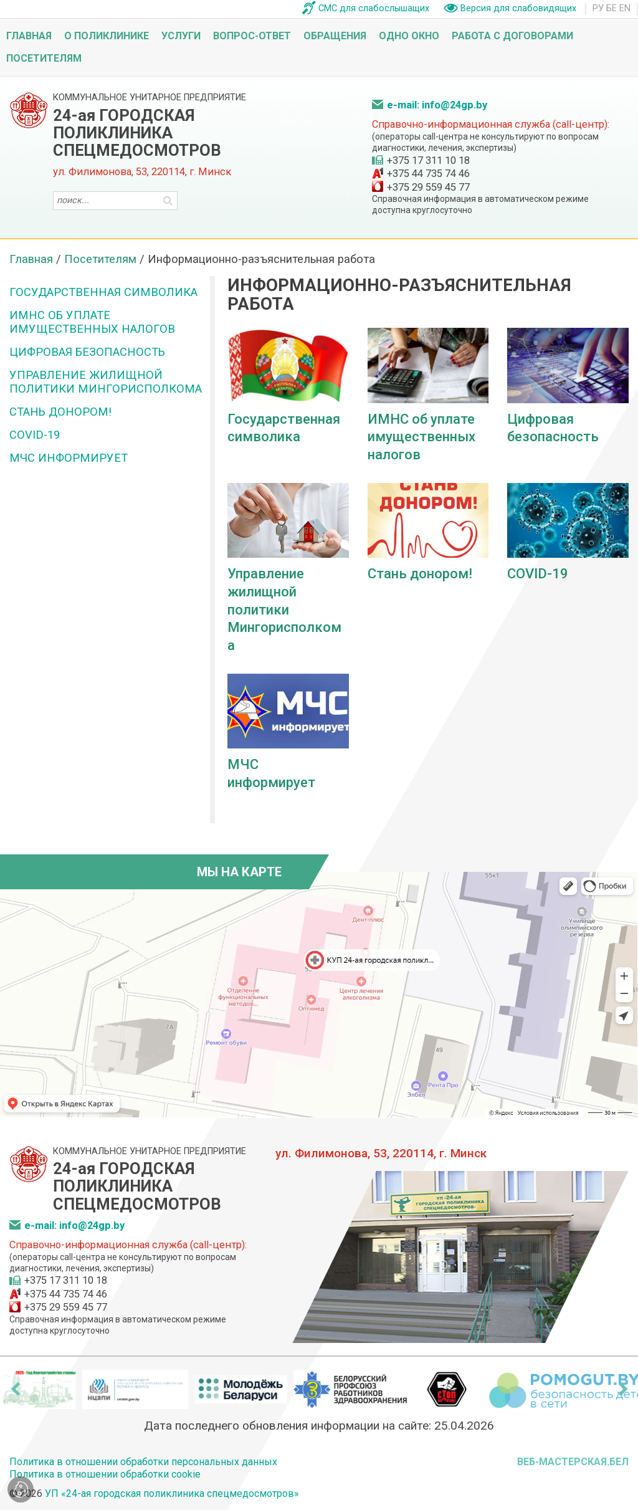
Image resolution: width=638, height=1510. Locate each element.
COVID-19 (34, 434)
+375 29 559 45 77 (428, 187)
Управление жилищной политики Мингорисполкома (105, 381)
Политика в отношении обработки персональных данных (143, 1462)
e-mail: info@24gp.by (437, 105)
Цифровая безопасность (87, 351)
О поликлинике (106, 36)
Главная (29, 36)
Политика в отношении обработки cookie (105, 1474)
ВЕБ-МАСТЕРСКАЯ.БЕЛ (573, 1462)
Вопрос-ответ (252, 36)
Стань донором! (60, 411)
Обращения (334, 36)
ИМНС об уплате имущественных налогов (92, 321)
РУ (598, 8)
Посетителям (44, 58)
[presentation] (15, 1389)
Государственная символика (103, 292)
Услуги (181, 36)
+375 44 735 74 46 (428, 173)
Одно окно (409, 36)
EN (625, 8)
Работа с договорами (512, 36)
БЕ (611, 8)
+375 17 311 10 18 (428, 160)
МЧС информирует (68, 457)
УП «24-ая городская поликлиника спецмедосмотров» (172, 1493)
